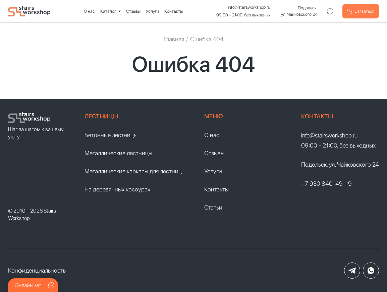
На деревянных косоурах (117, 189)
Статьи (213, 207)
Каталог (108, 11)
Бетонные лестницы (111, 134)
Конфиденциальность (37, 270)
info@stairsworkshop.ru (249, 7)
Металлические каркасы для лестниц (133, 171)
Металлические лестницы (118, 153)
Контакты (173, 11)
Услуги (152, 11)
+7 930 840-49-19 (326, 183)
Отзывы (133, 11)
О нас (89, 11)
